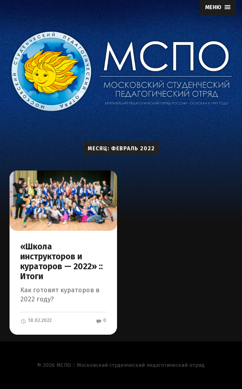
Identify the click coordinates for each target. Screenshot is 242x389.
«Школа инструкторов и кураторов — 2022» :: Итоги (61, 261)
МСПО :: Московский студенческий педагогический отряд (130, 365)
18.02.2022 (36, 320)
